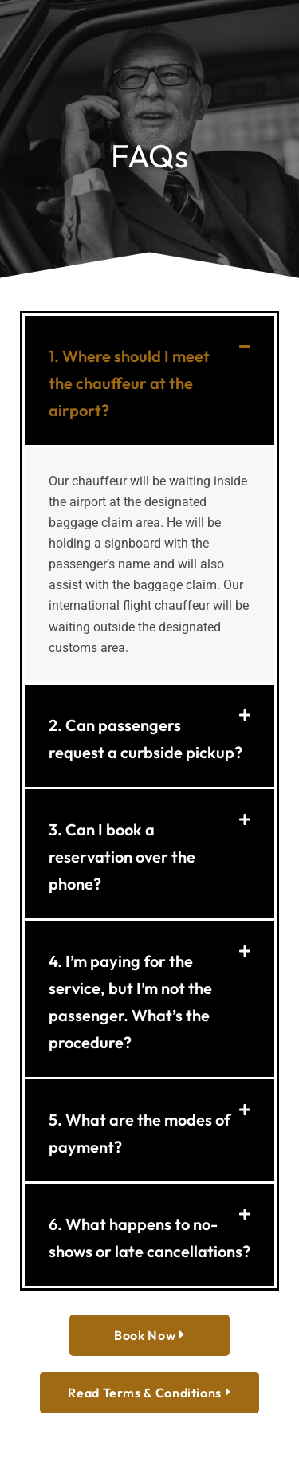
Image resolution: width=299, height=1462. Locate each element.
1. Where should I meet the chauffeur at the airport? (129, 383)
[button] (149, 380)
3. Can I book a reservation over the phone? (122, 856)
